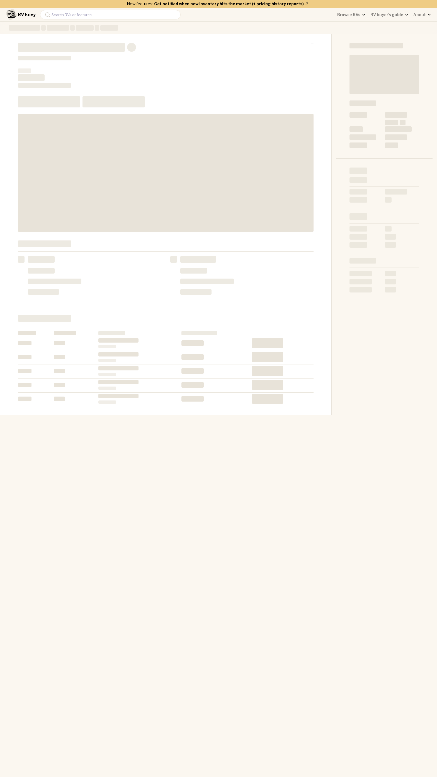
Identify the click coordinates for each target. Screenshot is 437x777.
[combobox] (110, 14)
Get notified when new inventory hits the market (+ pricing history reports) (231, 3)
